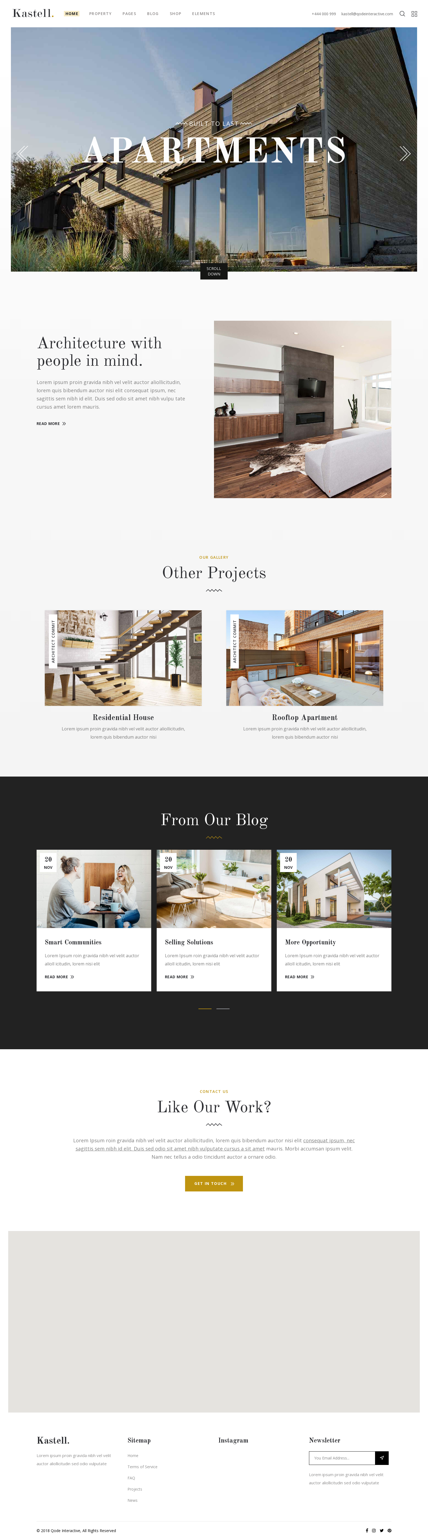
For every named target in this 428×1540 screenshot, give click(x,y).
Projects (134, 1489)
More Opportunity (310, 943)
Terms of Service (142, 1466)
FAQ (131, 1477)
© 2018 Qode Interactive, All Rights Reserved (76, 1530)
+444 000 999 (324, 13)
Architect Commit (53, 641)
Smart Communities (73, 943)
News (132, 1500)
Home (132, 1455)
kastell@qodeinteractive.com (367, 13)
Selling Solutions (189, 943)
